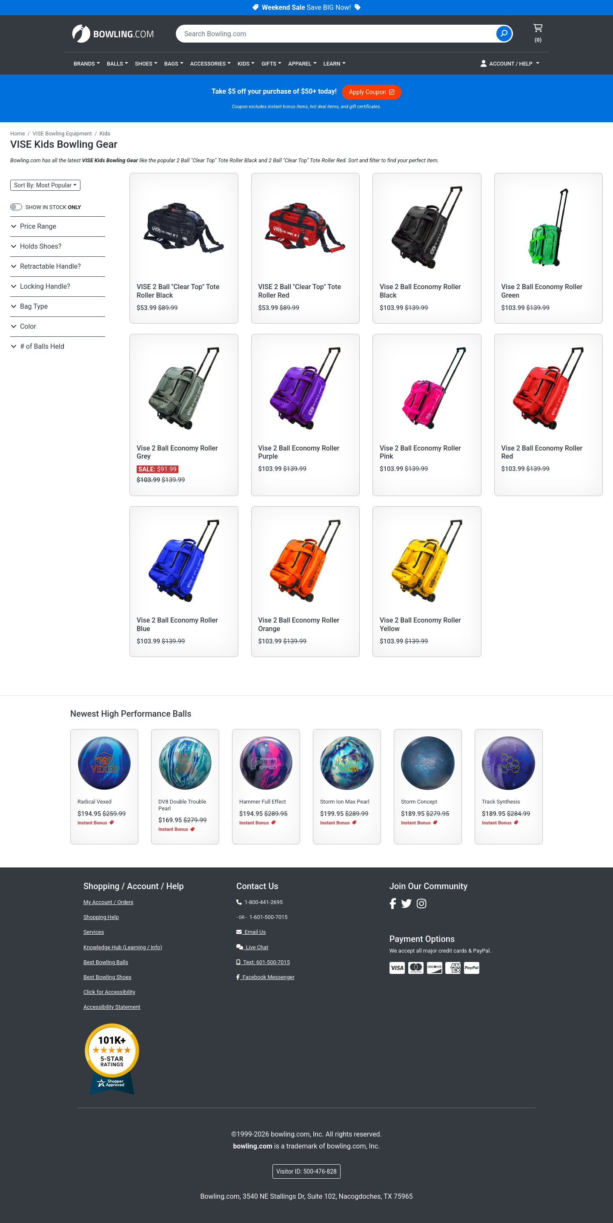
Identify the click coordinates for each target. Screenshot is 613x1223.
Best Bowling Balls (105, 962)
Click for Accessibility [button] (109, 992)
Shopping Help (101, 917)
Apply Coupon (371, 92)
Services (93, 932)
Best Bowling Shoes (107, 977)
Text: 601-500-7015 (263, 962)
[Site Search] (504, 33)
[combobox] (337, 34)
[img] (471, 968)
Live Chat (252, 947)
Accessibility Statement (111, 1007)
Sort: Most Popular (43, 185)
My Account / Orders (108, 902)
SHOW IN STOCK (53, 207)
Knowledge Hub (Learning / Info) (122, 947)
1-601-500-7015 (268, 917)
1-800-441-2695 (259, 902)
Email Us (251, 932)
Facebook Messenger (265, 977)
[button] (86, 63)
